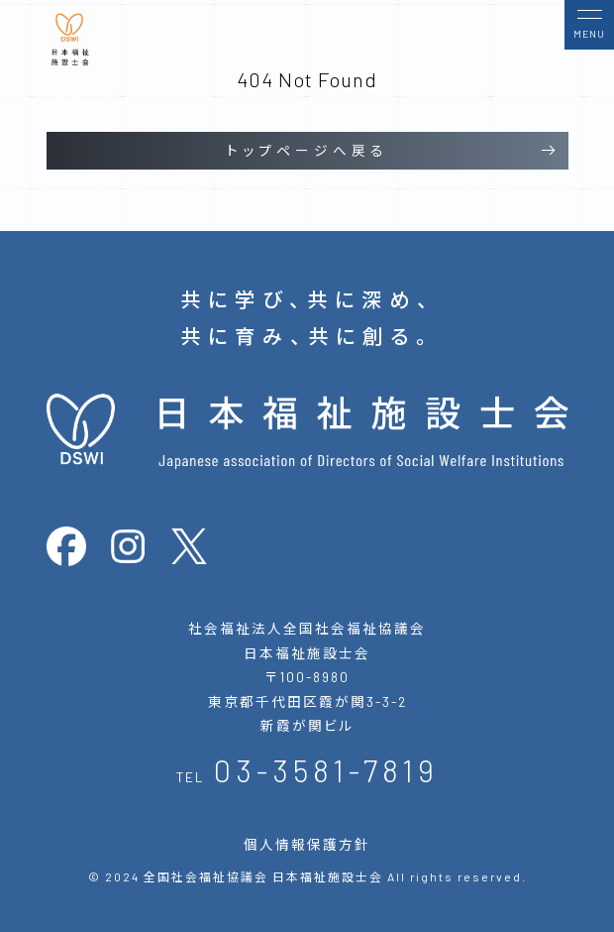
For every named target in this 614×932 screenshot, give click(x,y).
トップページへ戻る (307, 150)
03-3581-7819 (326, 770)
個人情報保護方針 (307, 844)
